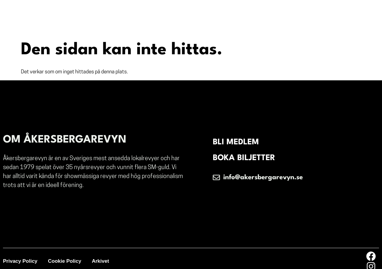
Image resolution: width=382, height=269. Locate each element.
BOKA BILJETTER (245, 159)
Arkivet (102, 257)
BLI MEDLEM (237, 142)
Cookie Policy (65, 257)
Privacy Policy (20, 257)
